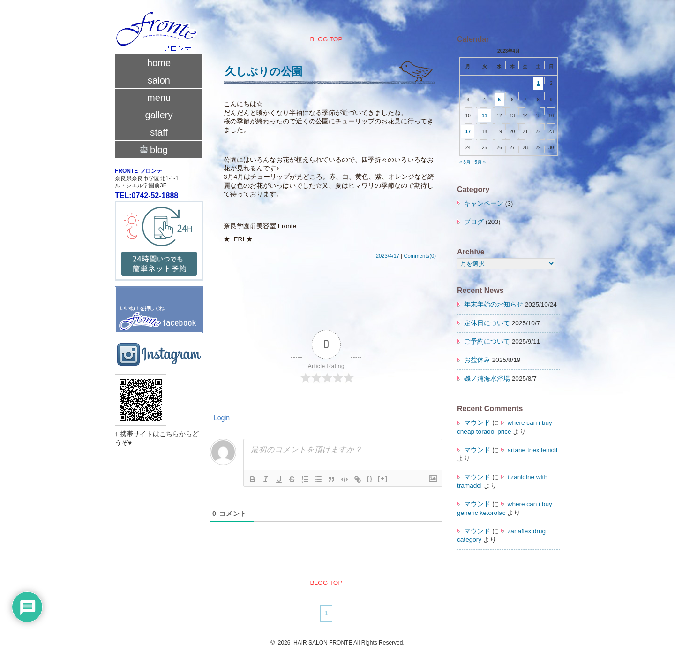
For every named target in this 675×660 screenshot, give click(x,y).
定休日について (487, 323)
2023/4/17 (387, 256)
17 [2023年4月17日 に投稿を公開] (468, 131)
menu (159, 97)
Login (221, 418)
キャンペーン (483, 203)
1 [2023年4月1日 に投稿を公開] (538, 83)
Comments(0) (420, 256)
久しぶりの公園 (263, 71)
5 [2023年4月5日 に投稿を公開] (499, 99)
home (159, 63)
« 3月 (465, 162)
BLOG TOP (326, 39)
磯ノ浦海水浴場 (487, 378)
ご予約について (487, 341)
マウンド (477, 422)
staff (158, 132)
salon (159, 80)
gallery (159, 115)
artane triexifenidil (533, 449)
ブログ (474, 221)
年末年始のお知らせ (493, 304)
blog (159, 149)
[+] (383, 478)
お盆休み (477, 359)
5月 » (480, 162)
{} (370, 478)
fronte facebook (159, 300)
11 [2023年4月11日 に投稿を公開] (485, 115)
